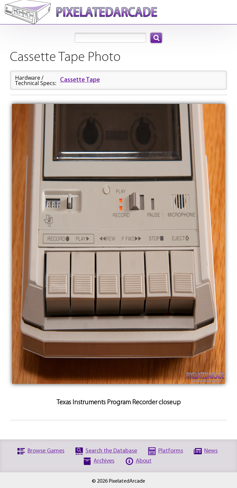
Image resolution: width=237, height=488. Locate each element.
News (211, 451)
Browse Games (45, 451)
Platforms (170, 451)
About (144, 461)
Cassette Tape (80, 80)
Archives (104, 461)
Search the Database (111, 451)
